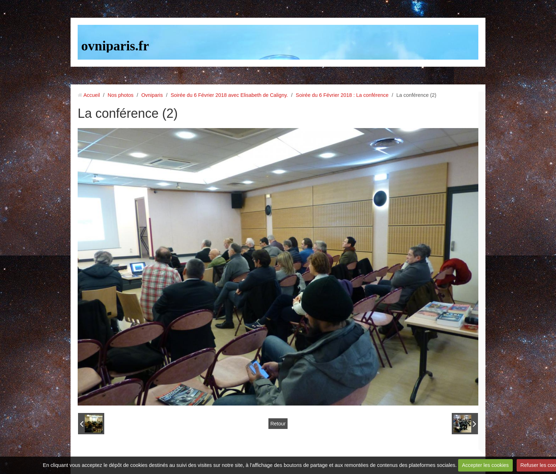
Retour (277, 423)
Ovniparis (152, 95)
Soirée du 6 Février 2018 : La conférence (342, 95)
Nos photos (121, 95)
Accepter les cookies (485, 465)
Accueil (91, 95)
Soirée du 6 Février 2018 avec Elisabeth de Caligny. (229, 95)
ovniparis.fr (115, 45)
